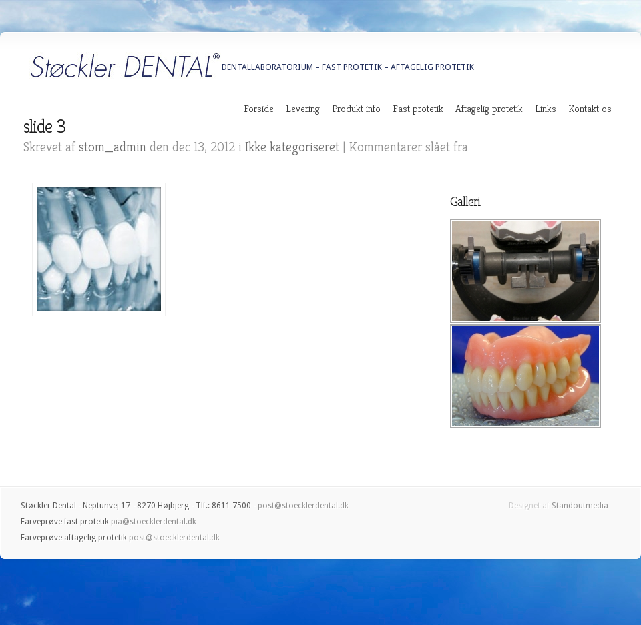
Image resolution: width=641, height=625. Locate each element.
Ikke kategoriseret (292, 147)
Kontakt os (590, 108)
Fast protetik (418, 108)
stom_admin (112, 147)
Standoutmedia (580, 505)
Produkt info (356, 108)
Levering (303, 108)
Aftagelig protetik (489, 108)
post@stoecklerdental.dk (303, 505)
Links (545, 108)
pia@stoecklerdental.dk (153, 521)
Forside (259, 108)
